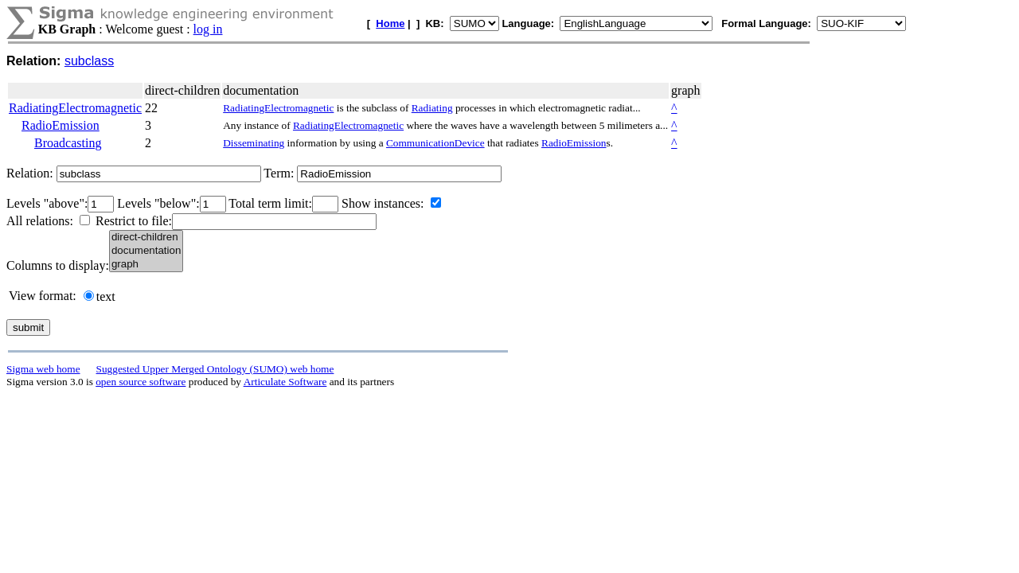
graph (146, 264)
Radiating (432, 108)
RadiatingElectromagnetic (75, 108)
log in (208, 29)
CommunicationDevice (435, 143)
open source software (140, 382)
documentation (146, 251)
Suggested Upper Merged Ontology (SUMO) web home (215, 369)
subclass (89, 61)
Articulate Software (285, 382)
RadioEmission (60, 125)
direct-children (146, 237)
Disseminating (253, 143)
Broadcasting (67, 143)
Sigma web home (43, 369)
